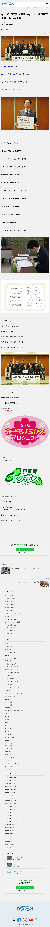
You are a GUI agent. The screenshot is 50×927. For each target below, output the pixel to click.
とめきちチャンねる (11, 681)
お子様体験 (8, 684)
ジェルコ (8, 734)
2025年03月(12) (11, 815)
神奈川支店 (8, 719)
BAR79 (7, 722)
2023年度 (8, 740)
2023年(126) (9, 827)
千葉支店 (8, 661)
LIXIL (7, 717)
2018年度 (8, 702)
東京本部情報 (9, 607)
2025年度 (8, 760)
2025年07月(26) (11, 804)
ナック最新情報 (10, 631)
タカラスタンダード (11, 652)
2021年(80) (9, 833)
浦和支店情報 (9, 604)
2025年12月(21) (11, 789)
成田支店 (8, 728)
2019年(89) (9, 839)
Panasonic (9, 731)
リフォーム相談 (10, 758)
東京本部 (8, 755)
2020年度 (8, 690)
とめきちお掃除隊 (11, 664)
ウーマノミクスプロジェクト (14, 711)
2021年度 (8, 675)
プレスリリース (10, 743)
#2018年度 (4, 29)
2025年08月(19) (11, 801)
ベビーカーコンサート (12, 687)
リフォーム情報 (10, 628)
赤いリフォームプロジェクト (14, 693)
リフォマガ (8, 749)
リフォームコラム (11, 619)
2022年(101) (9, 830)
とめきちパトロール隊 (12, 763)
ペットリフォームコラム (13, 613)
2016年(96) (9, 848)
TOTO (7, 714)
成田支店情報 (9, 596)
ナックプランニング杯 (12, 658)
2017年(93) (9, 845)
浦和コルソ (8, 649)
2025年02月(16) (11, 818)
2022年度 (8, 670)
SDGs (7, 655)
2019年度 (8, 699)
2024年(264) (9, 824)
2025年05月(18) (11, 809)
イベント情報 (9, 634)
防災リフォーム (10, 646)
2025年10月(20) (11, 795)
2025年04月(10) (11, 812)
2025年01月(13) (11, 821)
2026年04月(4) (10, 777)
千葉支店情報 (9, 601)
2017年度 (8, 705)
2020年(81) (9, 836)
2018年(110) (9, 842)
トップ (6, 7)
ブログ (13, 7)
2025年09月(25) (11, 798)
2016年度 (8, 708)
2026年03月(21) (11, 780)
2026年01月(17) (11, 786)
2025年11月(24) (11, 792)
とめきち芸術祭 (10, 696)
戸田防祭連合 (9, 678)
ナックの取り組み (23, 7)
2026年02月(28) (11, 783)
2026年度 (8, 769)
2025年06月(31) (11, 807)
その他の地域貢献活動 (12, 673)
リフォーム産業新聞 (11, 667)
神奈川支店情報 (10, 598)
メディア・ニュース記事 (12, 622)
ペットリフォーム (11, 725)
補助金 (7, 616)
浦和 (6, 643)
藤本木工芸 (8, 746)
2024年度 (8, 752)
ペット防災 (8, 610)
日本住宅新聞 (9, 737)
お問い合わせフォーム (25, 549)
